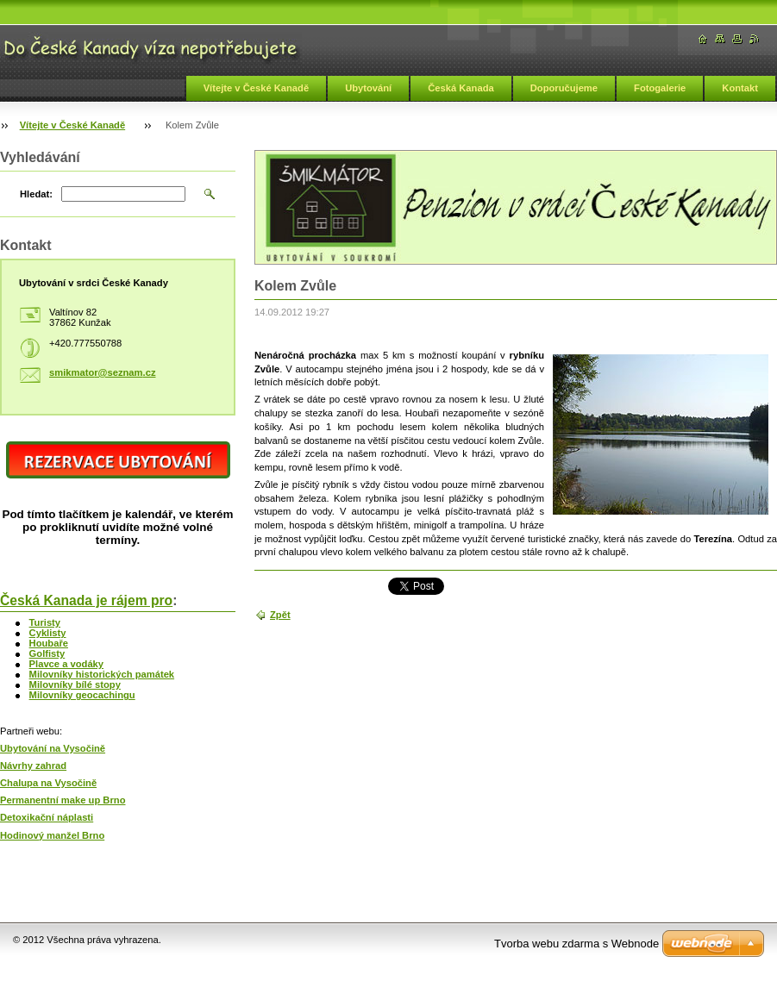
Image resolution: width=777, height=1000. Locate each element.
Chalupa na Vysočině (48, 783)
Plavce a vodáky (66, 664)
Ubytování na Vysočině (52, 748)
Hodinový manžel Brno (52, 835)
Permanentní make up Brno (62, 800)
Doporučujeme (564, 88)
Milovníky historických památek (102, 674)
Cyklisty (47, 633)
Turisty (44, 622)
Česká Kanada (461, 88)
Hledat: (36, 194)
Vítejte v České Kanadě (257, 88)
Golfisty (47, 653)
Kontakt (740, 88)
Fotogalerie (660, 88)
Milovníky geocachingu (82, 695)
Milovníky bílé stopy (75, 684)
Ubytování (368, 88)
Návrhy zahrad (33, 765)
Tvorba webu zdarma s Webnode (576, 943)
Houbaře (48, 643)
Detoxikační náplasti (46, 817)
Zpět (280, 614)
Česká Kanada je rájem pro (86, 600)
